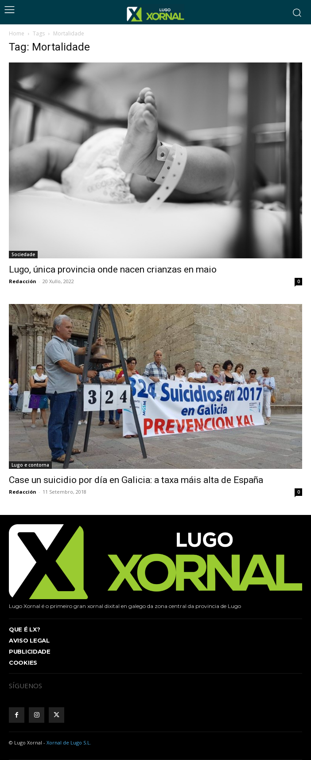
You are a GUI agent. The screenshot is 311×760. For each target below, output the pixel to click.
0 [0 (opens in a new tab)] (298, 492)
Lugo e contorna (30, 465)
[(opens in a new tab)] (155, 386)
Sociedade (23, 254)
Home (16, 33)
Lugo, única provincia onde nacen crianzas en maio (113, 269)
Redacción (22, 281)
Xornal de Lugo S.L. (69, 742)
